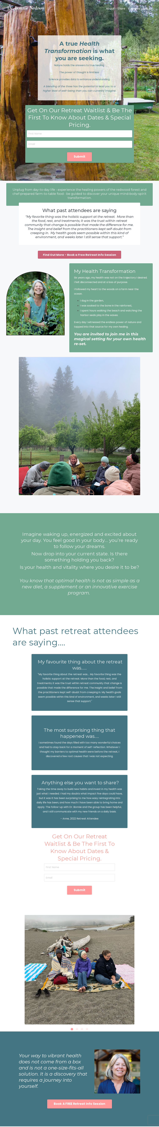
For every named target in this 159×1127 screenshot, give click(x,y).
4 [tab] (87, 1029)
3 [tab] (82, 1029)
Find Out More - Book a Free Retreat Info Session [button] (79, 255)
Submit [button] (79, 157)
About (110, 8)
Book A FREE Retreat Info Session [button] (79, 1104)
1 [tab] (72, 1029)
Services (134, 8)
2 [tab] (77, 1029)
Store (121, 8)
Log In (147, 8)
